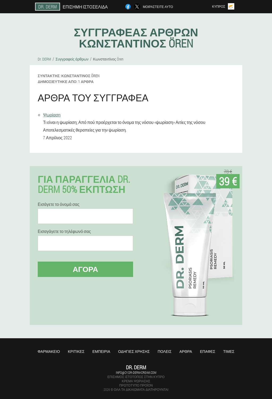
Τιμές (228, 351)
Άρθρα (186, 351)
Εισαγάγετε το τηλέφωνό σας (64, 231)
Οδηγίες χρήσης (134, 351)
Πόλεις (165, 351)
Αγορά (85, 269)
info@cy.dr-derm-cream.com (136, 372)
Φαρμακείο (49, 351)
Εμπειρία (101, 351)
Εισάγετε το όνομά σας (58, 204)
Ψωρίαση (52, 115)
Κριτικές (76, 351)
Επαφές (207, 351)
